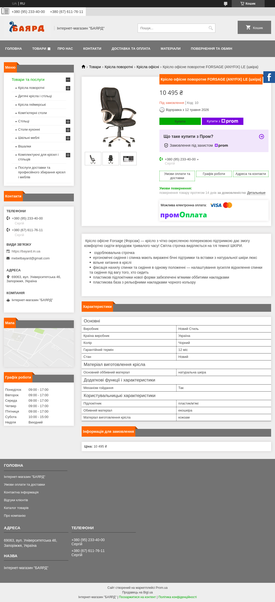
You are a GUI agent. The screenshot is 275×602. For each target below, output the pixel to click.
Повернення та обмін (211, 49)
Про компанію (15, 516)
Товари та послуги (28, 79)
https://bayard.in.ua (26, 251)
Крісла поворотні (119, 67)
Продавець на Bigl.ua (137, 592)
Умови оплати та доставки (24, 484)
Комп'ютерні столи (32, 113)
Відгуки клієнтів (16, 500)
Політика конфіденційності (177, 597)
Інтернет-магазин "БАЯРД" (24, 477)
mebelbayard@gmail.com (30, 258)
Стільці (23, 121)
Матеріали (170, 49)
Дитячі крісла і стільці (35, 96)
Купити (180, 121)
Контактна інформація (21, 492)
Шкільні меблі (28, 138)
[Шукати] (210, 28)
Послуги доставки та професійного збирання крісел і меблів (41, 172)
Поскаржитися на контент (137, 597)
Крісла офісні (148, 67)
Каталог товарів (16, 508)
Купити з (222, 121)
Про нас (65, 49)
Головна (13, 49)
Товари (39, 49)
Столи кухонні (29, 129)
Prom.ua (161, 588)
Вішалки (24, 146)
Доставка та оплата (131, 49)
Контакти (92, 49)
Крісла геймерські (32, 105)
